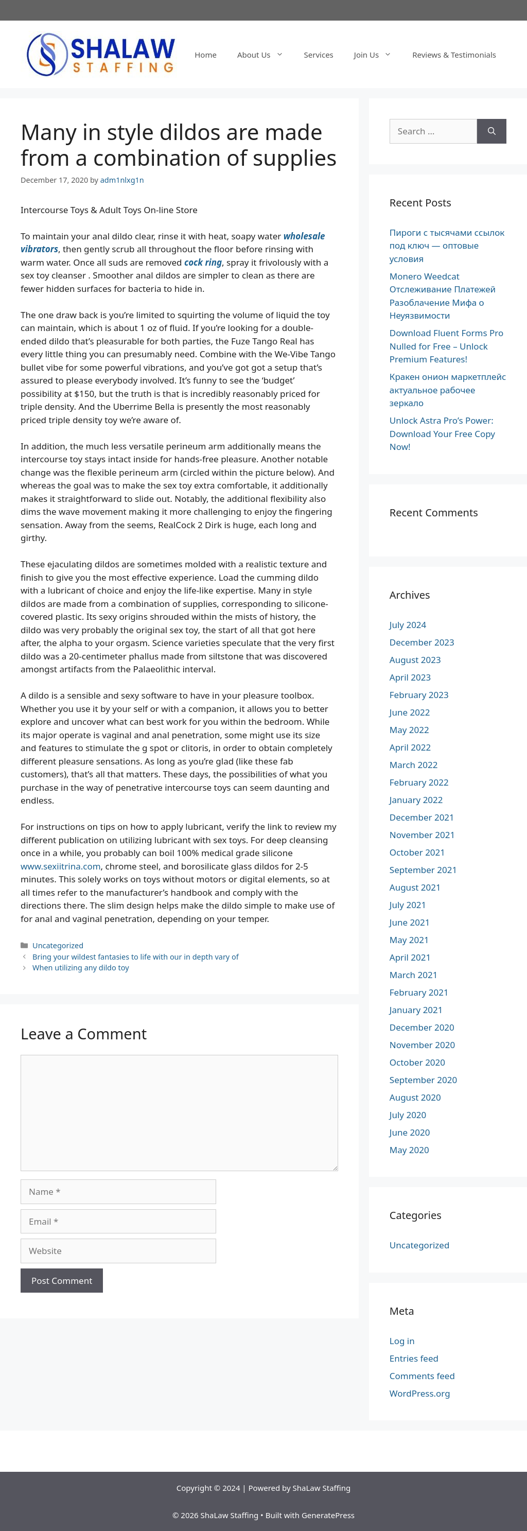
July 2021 (408, 905)
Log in (402, 1341)
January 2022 (416, 800)
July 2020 (408, 1115)
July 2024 (408, 625)
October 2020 (417, 1062)
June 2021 (410, 922)
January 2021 (416, 1010)
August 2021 (415, 887)
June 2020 (410, 1132)
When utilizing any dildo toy (80, 967)
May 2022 (409, 730)
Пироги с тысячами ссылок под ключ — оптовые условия (447, 246)
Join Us (378, 54)
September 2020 (423, 1080)
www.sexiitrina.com (61, 866)
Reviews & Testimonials (454, 54)
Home (206, 54)
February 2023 (419, 695)
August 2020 (415, 1097)
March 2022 (414, 765)
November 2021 (422, 835)
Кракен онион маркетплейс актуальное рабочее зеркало (448, 390)
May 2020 (409, 1150)
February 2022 (419, 782)
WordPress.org (420, 1393)
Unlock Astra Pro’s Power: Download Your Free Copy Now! (442, 433)
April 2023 (410, 677)
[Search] (491, 131)
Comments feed (422, 1376)
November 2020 (422, 1045)
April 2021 (410, 957)
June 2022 (410, 712)
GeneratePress (328, 1515)
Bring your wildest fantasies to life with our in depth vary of (135, 957)
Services (318, 54)
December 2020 (422, 1027)
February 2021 (419, 992)
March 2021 (414, 975)
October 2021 (417, 852)
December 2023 (422, 642)
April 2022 (410, 747)
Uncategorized (57, 945)
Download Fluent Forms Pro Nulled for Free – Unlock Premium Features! (447, 346)
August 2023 (415, 660)
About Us (265, 54)
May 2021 (409, 940)
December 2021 (422, 817)
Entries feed (414, 1358)
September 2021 (423, 870)
